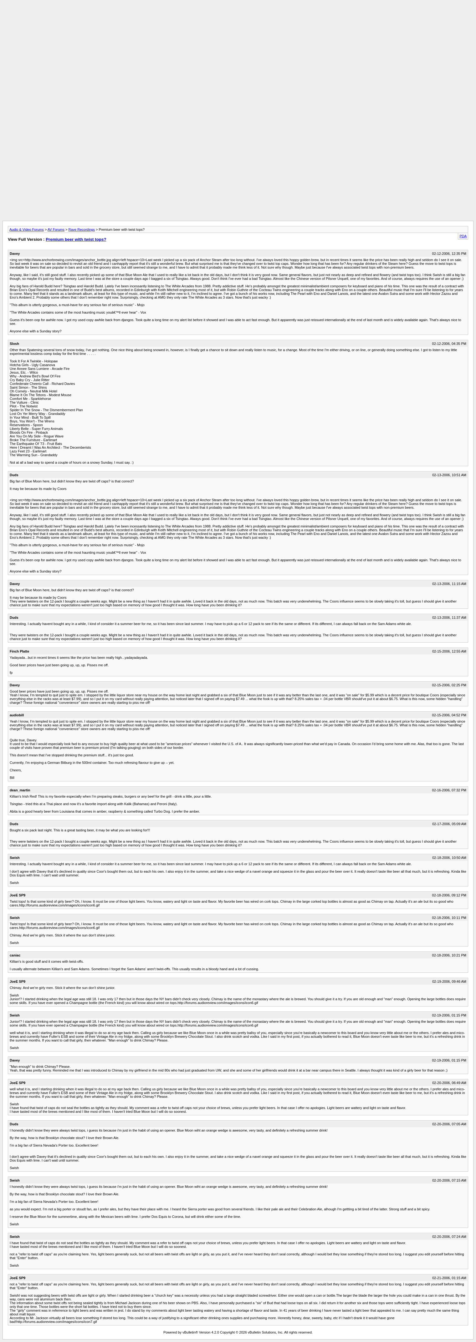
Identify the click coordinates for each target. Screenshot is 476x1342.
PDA (463, 236)
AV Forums (56, 229)
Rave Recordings (82, 229)
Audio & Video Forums (26, 229)
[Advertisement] (238, 17)
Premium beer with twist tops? (76, 239)
